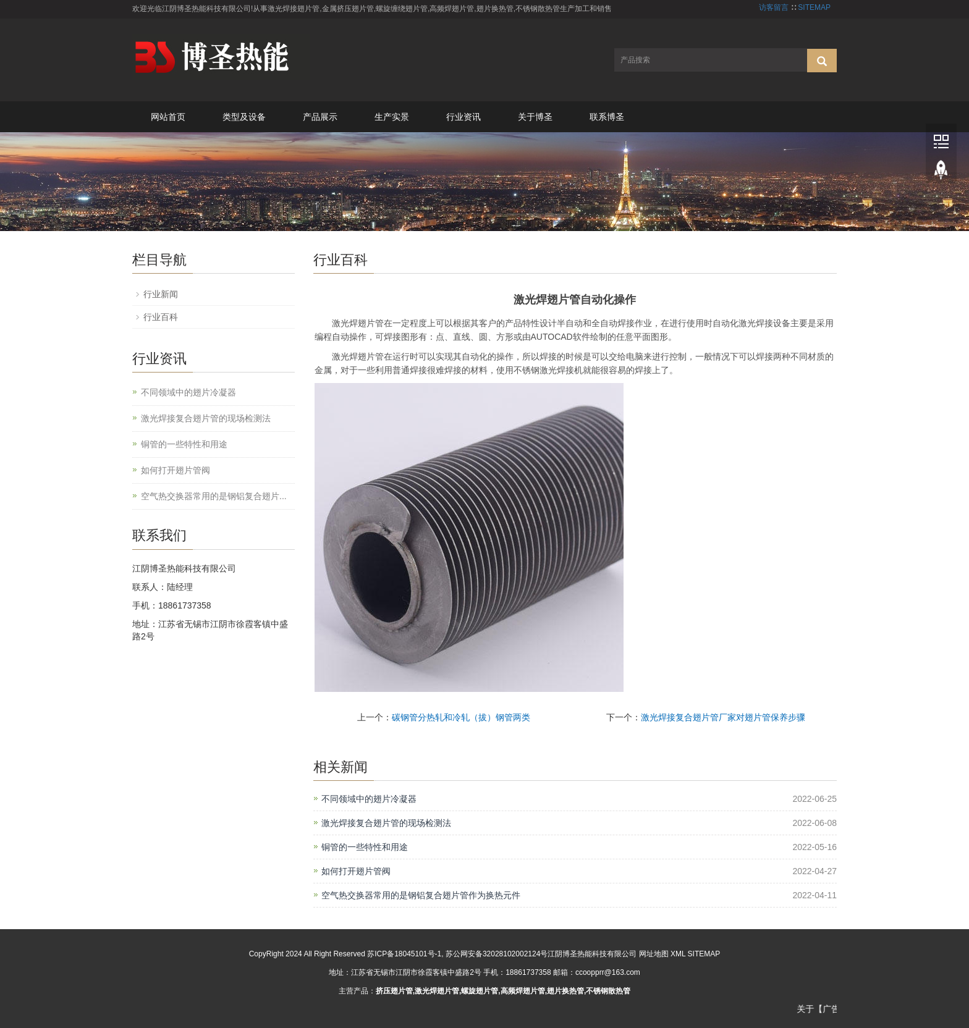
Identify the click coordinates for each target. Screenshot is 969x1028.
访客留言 (774, 7)
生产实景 (391, 117)
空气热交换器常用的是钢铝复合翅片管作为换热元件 (420, 895)
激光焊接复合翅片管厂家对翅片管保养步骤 (723, 717)
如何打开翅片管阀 (356, 871)
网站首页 (168, 117)
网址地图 (654, 954)
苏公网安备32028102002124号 (497, 954)
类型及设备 (244, 117)
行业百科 (160, 317)
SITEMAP (814, 7)
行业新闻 (160, 294)
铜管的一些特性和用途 (364, 847)
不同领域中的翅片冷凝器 (369, 799)
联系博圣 (607, 117)
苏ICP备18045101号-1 (404, 954)
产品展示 (320, 117)
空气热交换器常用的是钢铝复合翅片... (214, 496)
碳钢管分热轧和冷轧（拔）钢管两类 (461, 717)
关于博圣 (535, 117)
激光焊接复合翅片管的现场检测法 (386, 823)
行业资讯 (463, 117)
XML (678, 954)
